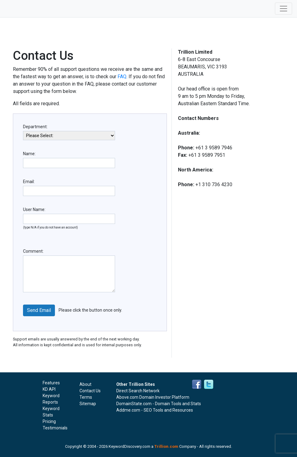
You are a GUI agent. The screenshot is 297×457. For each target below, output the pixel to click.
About (85, 384)
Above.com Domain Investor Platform (152, 397)
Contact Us (90, 390)
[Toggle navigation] (283, 8)
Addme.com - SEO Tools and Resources (154, 410)
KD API (49, 389)
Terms (85, 397)
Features (51, 382)
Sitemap (87, 403)
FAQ (122, 76)
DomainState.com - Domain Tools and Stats (158, 403)
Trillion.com (166, 446)
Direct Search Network (138, 390)
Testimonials (55, 427)
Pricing (49, 421)
